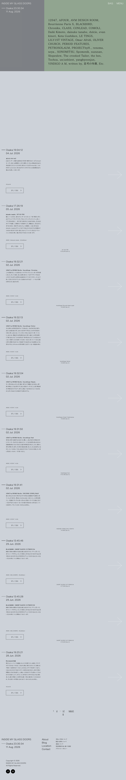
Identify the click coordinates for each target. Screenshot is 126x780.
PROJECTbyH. (81, 47)
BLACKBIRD (84, 24)
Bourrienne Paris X (61, 24)
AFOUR (64, 20)
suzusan (96, 51)
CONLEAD (80, 28)
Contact (46, 749)
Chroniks (54, 28)
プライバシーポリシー (61, 748)
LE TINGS (86, 35)
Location (46, 745)
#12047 (12, 296)
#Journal (8, 184)
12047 (52, 20)
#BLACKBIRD (14, 575)
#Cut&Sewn (23, 240)
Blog (44, 742)
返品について (59, 744)
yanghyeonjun (85, 59)
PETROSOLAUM (59, 47)
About (45, 739)
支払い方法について (61, 739)
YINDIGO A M (57, 63)
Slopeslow (54, 55)
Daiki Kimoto (56, 31)
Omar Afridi (83, 39)
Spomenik (82, 51)
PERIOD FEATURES (75, 43)
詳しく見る (14, 190)
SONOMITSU (65, 51)
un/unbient (67, 59)
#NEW (7, 240)
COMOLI (94, 28)
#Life (16, 296)
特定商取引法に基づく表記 (63, 746)
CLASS (66, 28)
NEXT (71, 711)
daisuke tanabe (77, 31)
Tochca (53, 59)
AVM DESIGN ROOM (84, 20)
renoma (98, 47)
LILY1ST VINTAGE (60, 39)
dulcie (93, 31)
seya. (51, 51)
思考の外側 (90, 63)
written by (75, 63)
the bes (96, 55)
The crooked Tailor (76, 55)
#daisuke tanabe (14, 240)
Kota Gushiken (67, 35)
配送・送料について (61, 741)
